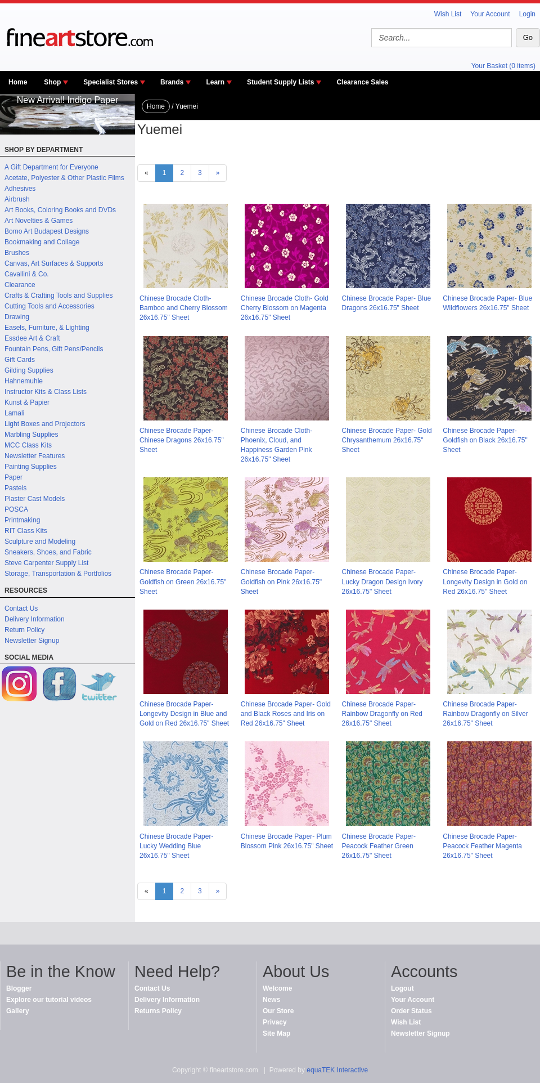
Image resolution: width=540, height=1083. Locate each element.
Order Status (411, 1011)
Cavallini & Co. (26, 274)
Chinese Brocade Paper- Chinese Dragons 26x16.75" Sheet (182, 440)
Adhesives (19, 189)
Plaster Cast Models (34, 499)
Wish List (448, 14)
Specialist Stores (110, 82)
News (271, 1000)
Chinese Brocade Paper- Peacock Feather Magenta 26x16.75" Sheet (482, 846)
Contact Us (21, 608)
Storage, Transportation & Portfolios (57, 574)
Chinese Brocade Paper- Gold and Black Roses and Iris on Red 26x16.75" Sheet (286, 713)
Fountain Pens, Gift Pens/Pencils (53, 349)
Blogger (19, 988)
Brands (171, 82)
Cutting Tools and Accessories (49, 306)
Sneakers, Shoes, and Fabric (48, 552)
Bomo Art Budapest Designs (46, 231)
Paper (13, 477)
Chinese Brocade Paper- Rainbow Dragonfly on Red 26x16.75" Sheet (382, 713)
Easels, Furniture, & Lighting (46, 328)
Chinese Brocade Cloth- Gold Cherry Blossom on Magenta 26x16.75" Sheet (284, 307)
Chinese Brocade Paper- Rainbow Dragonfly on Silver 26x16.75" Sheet (485, 713)
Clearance (19, 285)
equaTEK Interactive (337, 1070)
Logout (402, 988)
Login (527, 14)
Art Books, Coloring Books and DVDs (60, 210)
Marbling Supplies (31, 434)
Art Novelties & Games (38, 221)
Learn (215, 82)
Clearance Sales (362, 82)
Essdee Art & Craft (32, 338)
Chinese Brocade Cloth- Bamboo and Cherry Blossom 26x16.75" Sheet (184, 307)
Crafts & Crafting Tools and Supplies (58, 295)
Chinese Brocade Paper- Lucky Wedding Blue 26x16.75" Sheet (176, 846)
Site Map (276, 1033)
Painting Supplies (30, 467)
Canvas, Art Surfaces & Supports (53, 263)
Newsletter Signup (31, 641)
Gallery (17, 1011)
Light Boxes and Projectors (44, 424)
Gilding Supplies (28, 370)
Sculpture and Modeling (39, 541)
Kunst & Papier (27, 402)
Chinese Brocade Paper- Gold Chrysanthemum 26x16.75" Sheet (387, 440)
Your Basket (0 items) (503, 66)
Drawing (16, 317)
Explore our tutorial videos (49, 1000)
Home (17, 82)
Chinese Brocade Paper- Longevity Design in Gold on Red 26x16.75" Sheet (485, 581)
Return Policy (24, 630)
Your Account (490, 14)
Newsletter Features (34, 456)
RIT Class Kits (25, 531)
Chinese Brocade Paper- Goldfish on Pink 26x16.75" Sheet (281, 581)
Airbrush (17, 199)
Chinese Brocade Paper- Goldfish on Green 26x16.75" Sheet (183, 581)
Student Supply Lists (280, 82)
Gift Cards (19, 360)
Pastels (15, 488)
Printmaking (22, 520)
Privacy (275, 1022)
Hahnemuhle (23, 381)
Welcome (277, 988)
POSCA (16, 509)
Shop (52, 82)
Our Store (278, 1011)
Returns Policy (158, 1011)
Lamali (14, 413)
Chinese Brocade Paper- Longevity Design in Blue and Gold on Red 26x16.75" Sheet (184, 713)
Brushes (16, 253)
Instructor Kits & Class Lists (45, 392)
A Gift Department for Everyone (51, 167)
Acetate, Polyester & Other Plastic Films (64, 178)
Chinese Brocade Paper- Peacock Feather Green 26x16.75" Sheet (379, 846)
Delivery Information (34, 619)
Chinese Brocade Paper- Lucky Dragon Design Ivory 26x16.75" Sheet (382, 581)
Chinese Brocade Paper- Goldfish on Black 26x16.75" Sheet (485, 440)
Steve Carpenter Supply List (46, 563)
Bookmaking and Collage (41, 242)
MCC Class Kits (28, 445)
